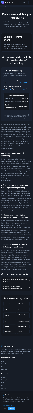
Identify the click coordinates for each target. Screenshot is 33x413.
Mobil (2, 361)
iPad (2, 366)
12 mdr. (6, 89)
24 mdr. (13, 89)
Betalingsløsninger (6, 380)
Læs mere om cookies (8, 405)
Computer (4, 364)
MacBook (4, 369)
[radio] (4, 89)
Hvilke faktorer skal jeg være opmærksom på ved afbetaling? (16, 287)
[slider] (5, 83)
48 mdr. (26, 89)
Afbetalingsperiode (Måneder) (12, 86)
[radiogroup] (16, 88)
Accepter (11, 408)
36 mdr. (20, 89)
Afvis (5, 408)
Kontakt (3, 388)
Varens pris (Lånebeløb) (10, 80)
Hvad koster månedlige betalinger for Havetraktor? (16, 280)
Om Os (3, 385)
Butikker (3, 377)
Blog (2, 382)
